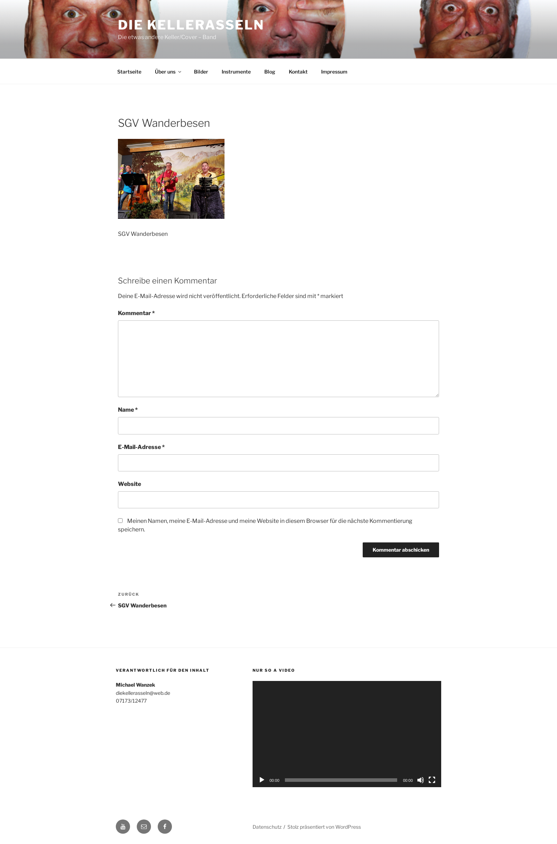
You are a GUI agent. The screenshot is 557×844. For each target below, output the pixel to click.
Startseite (129, 72)
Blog (269, 72)
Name (128, 409)
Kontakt (298, 72)
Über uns (168, 72)
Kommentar (136, 313)
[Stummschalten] (420, 780)
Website (129, 484)
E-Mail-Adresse (141, 447)
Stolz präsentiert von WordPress (324, 827)
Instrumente (236, 72)
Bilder (201, 72)
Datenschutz (267, 827)
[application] (347, 734)
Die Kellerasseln (191, 25)
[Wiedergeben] (261, 780)
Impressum (334, 72)
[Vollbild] (432, 780)
